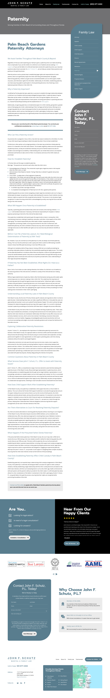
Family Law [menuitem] (56, 4)
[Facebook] (24, 683)
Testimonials (79, 659)
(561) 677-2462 (96, 4)
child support (44, 101)
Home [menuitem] (41, 4)
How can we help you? (80, 146)
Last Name (77, 131)
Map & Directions (21, 677)
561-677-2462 (22, 666)
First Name (77, 127)
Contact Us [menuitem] (75, 4)
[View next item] (57, 574)
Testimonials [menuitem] (66, 4)
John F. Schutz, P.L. (32, 69)
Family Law (71, 659)
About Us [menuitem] (48, 4)
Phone (76, 135)
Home (57, 659)
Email (76, 139)
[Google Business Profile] (18, 683)
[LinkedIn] (21, 683)
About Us (63, 659)
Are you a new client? (79, 143)
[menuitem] (86, 37)
